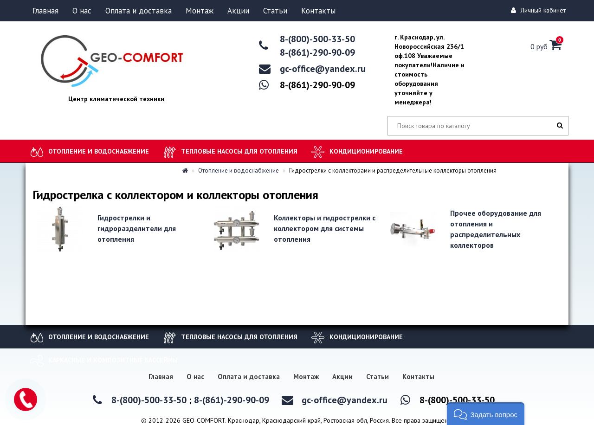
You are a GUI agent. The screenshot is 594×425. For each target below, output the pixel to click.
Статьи (275, 11)
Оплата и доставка (138, 11)
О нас (81, 11)
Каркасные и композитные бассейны (113, 360)
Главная (45, 11)
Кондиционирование (366, 151)
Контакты (318, 11)
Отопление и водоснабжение (98, 151)
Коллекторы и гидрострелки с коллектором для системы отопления (324, 228)
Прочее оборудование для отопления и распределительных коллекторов (495, 229)
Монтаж (199, 11)
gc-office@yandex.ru (323, 69)
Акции (238, 11)
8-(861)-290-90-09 (317, 52)
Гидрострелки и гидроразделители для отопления (136, 228)
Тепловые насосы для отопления (239, 151)
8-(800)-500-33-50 (317, 39)
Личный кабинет (540, 10)
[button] (485, 413)
